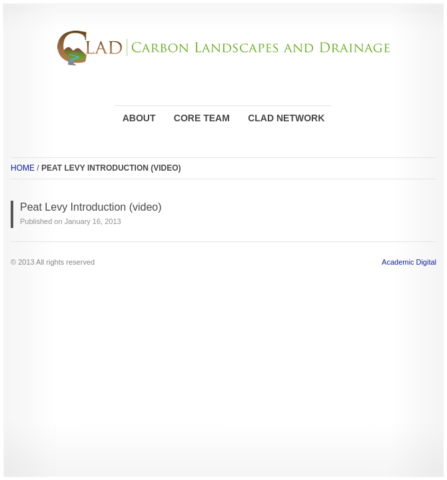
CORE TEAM (202, 118)
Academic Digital (409, 262)
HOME (23, 168)
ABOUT (139, 118)
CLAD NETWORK (286, 118)
